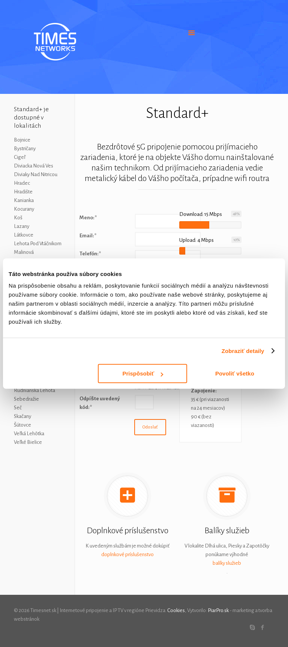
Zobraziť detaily (243, 351)
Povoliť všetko (234, 373)
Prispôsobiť (143, 373)
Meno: (88, 217)
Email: (88, 235)
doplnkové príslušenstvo (127, 554)
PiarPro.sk (218, 610)
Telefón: (90, 253)
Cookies (176, 610)
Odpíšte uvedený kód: (100, 403)
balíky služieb (227, 563)
